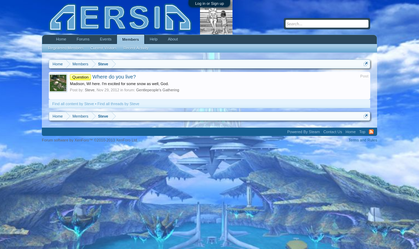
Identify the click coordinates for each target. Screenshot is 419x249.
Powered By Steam (303, 132)
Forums (82, 39)
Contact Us (332, 132)
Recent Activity (136, 48)
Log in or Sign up (209, 3)
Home (61, 39)
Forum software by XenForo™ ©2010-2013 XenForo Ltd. (90, 140)
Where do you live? (103, 77)
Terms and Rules (362, 140)
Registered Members (65, 48)
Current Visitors (103, 48)
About (173, 39)
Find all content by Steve (73, 104)
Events (106, 39)
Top (362, 132)
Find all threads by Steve (118, 104)
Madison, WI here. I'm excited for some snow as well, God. (119, 84)
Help (154, 39)
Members (130, 39)
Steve (89, 90)
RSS (371, 131)
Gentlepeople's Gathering (157, 90)
